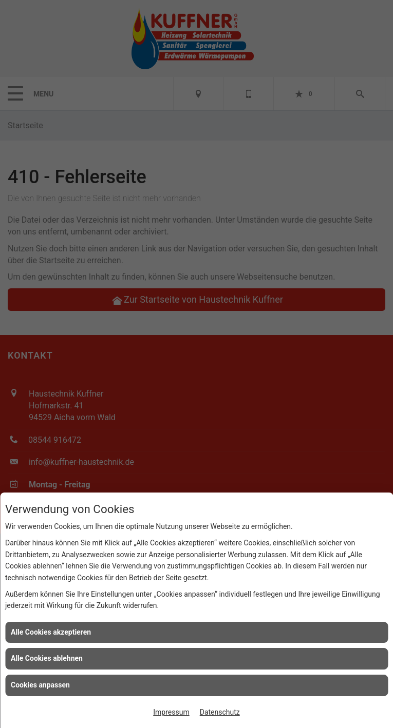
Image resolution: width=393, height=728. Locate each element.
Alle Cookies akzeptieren (51, 632)
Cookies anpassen (40, 685)
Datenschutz (220, 712)
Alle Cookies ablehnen (47, 658)
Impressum (171, 712)
